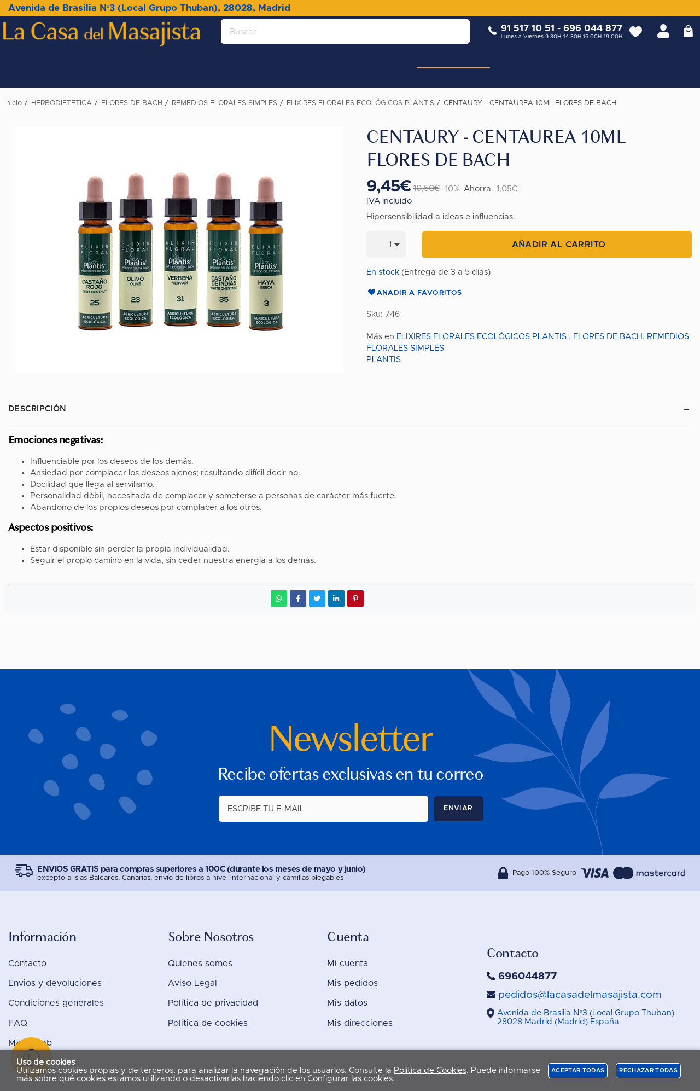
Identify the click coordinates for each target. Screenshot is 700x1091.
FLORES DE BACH (608, 337)
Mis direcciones (360, 1023)
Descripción (37, 409)
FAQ (17, 1023)
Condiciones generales (56, 1003)
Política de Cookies (430, 1070)
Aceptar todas (577, 1070)
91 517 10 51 (519, 37)
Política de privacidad (213, 1003)
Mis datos (347, 1003)
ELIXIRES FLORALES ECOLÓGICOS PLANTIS (481, 337)
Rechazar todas (648, 1070)
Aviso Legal (192, 983)
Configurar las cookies (350, 1079)
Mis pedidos (352, 983)
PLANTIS (383, 360)
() (585, 1017)
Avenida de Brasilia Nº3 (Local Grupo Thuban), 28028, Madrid (149, 8)
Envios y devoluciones (55, 983)
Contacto (27, 963)
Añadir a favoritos (414, 293)
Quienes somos (200, 963)
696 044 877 (584, 37)
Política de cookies (208, 1023)
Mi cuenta (347, 963)
